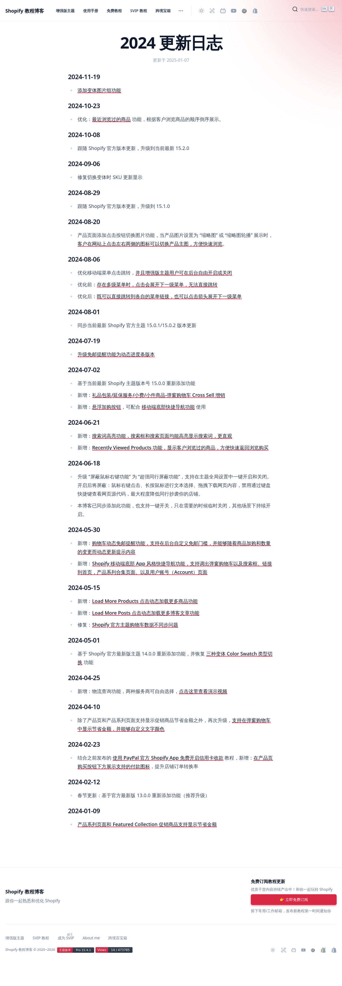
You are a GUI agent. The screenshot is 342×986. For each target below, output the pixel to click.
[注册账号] (294, 899)
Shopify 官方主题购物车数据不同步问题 (135, 624)
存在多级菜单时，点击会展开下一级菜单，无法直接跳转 (157, 284)
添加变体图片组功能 (99, 90)
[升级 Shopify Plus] (323, 950)
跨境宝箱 (163, 10)
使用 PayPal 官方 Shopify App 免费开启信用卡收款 (168, 757)
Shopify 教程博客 (24, 11)
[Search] (314, 9)
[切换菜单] (181, 11)
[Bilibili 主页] (223, 11)
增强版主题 (65, 10)
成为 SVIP (66, 937)
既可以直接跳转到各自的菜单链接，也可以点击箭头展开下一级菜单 (169, 296)
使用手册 (90, 10)
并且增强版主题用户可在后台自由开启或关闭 (183, 272)
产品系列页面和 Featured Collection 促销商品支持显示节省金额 (147, 824)
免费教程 (114, 10)
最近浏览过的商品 (111, 119)
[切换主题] (201, 11)
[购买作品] (244, 11)
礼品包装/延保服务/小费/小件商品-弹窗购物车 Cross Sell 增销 (158, 395)
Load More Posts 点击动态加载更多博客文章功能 (145, 613)
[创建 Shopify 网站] (255, 11)
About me (91, 937)
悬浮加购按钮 (106, 407)
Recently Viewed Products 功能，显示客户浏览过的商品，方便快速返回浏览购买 (180, 447)
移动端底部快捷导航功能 (168, 407)
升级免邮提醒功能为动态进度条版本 (116, 354)
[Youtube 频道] (233, 11)
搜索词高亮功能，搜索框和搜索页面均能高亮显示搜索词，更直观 (162, 435)
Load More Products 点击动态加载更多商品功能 (144, 601)
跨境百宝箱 (117, 937)
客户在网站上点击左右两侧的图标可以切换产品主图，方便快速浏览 (150, 243)
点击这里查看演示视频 (203, 691)
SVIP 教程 (138, 10)
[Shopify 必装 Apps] (212, 11)
